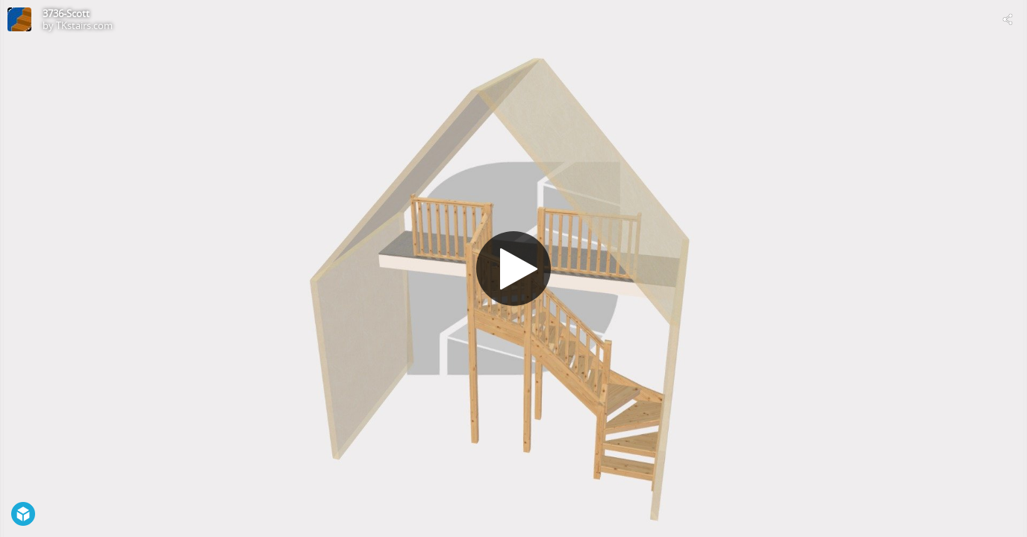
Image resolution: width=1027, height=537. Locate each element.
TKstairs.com (84, 25)
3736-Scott (66, 13)
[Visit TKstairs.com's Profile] (19, 19)
